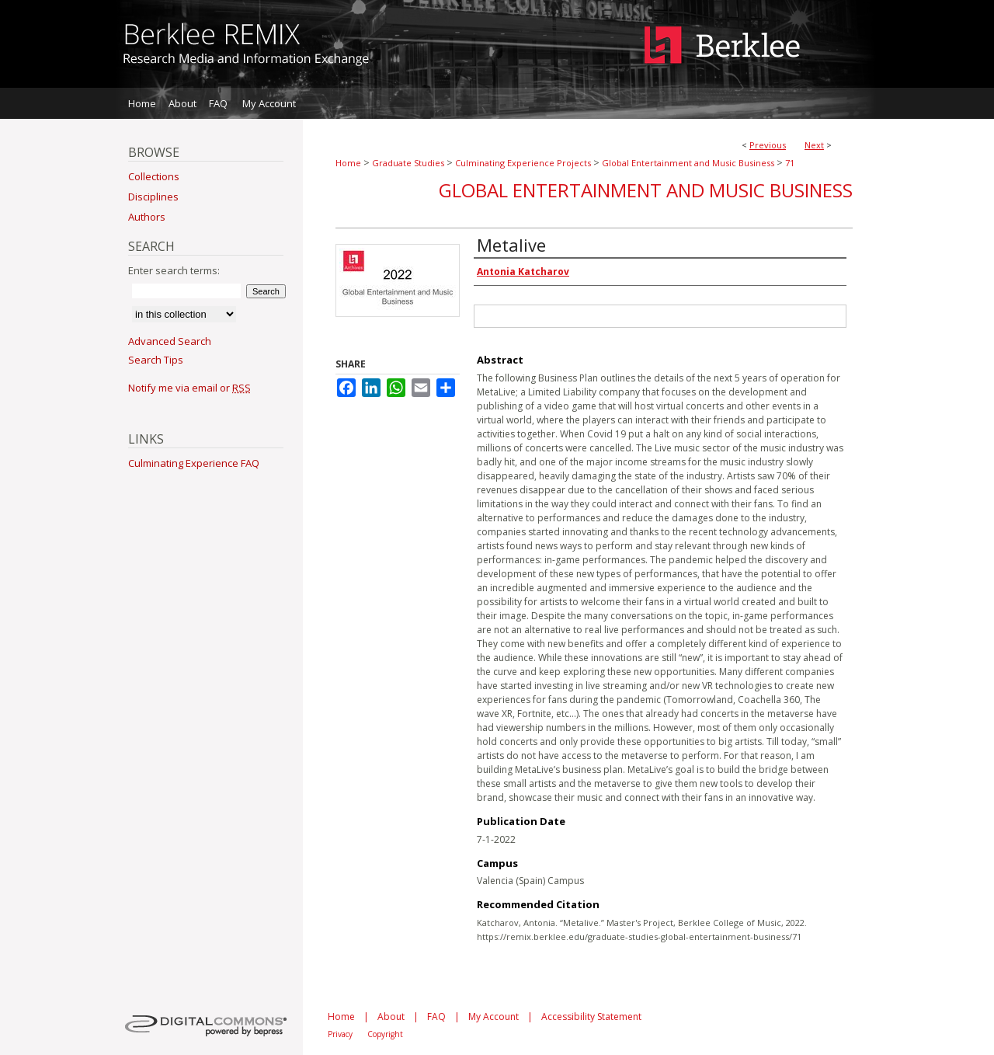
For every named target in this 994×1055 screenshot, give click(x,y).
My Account (493, 1016)
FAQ (436, 1016)
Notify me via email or (189, 388)
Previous (767, 145)
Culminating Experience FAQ (193, 463)
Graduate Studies (408, 163)
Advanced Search (169, 341)
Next (814, 145)
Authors (146, 217)
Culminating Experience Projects (523, 163)
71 (789, 163)
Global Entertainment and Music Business (688, 163)
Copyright (385, 1034)
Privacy (340, 1034)
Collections (153, 176)
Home (348, 163)
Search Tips (155, 360)
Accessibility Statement (591, 1016)
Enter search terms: (174, 270)
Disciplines (153, 197)
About (391, 1016)
